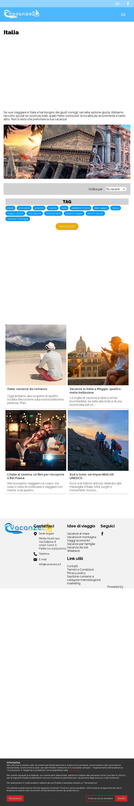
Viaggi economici (78, 540)
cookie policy (74, 770)
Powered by (115, 586)
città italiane (34, 213)
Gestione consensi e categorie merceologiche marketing (83, 580)
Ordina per (95, 189)
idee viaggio (100, 208)
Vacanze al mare (78, 533)
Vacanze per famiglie (81, 544)
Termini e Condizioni (80, 569)
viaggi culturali (15, 213)
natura (115, 208)
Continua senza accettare (100, 798)
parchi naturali (95, 213)
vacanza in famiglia (17, 219)
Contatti (72, 566)
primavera (24, 208)
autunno (39, 208)
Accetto (121, 798)
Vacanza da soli (77, 547)
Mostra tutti (67, 226)
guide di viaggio (74, 213)
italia (64, 208)
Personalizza (15, 798)
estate (10, 208)
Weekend (73, 551)
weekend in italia (80, 208)
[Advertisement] (34, 73)
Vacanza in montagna (81, 537)
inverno (53, 208)
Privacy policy (76, 573)
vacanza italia (53, 213)
